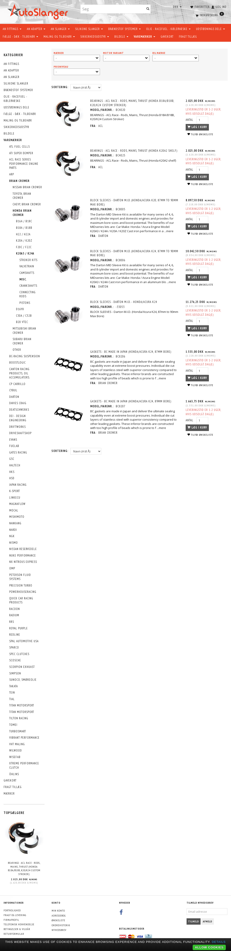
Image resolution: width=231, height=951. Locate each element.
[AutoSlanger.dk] (38, 11)
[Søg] (148, 9)
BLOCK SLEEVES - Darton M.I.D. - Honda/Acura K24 (124, 302)
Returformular (14, 933)
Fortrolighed (12, 910)
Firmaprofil (11, 919)
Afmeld (207, 921)
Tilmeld (193, 921)
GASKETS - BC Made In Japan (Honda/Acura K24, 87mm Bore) (131, 352)
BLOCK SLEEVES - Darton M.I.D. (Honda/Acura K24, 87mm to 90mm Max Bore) (130, 253)
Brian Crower (108, 383)
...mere (169, 231)
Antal (189, 120)
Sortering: (59, 87)
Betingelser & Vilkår (17, 929)
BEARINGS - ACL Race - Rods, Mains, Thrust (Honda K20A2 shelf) (134, 151)
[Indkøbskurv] (209, 15)
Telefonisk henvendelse (19, 924)
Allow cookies (209, 947)
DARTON (104, 236)
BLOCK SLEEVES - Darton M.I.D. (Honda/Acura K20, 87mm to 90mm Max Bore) (130, 202)
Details (219, 942)
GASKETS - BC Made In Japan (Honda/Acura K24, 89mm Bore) (131, 401)
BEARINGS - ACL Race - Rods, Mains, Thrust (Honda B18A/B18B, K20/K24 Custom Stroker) (24, 868)
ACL (101, 126)
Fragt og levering (15, 915)
